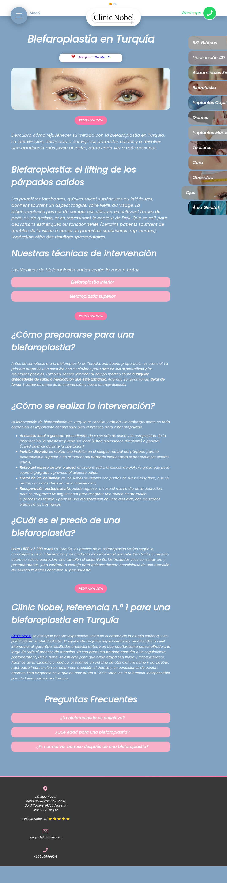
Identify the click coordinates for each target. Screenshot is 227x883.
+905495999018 (45, 856)
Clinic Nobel (21, 636)
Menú (35, 13)
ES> (113, 4)
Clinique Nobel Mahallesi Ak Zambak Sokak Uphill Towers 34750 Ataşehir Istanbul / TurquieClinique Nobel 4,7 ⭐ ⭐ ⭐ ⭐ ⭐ (45, 808)
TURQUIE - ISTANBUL (93, 56)
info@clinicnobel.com (45, 837)
